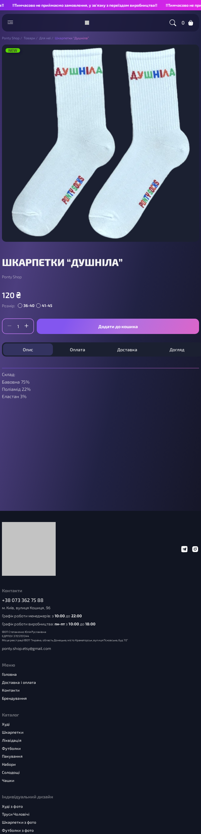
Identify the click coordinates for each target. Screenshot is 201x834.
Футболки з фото (18, 830)
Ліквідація (11, 740)
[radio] (27, 306)
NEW (12, 50)
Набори (9, 764)
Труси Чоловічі (16, 814)
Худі (6, 724)
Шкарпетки (12, 732)
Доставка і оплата (19, 682)
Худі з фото (12, 806)
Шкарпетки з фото (19, 822)
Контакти (11, 690)
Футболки (11, 748)
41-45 (47, 305)
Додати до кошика (118, 326)
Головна (9, 674)
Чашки (8, 780)
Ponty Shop (12, 277)
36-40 (29, 305)
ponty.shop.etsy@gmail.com (26, 648)
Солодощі (11, 772)
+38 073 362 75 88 (23, 600)
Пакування (12, 756)
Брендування (14, 698)
